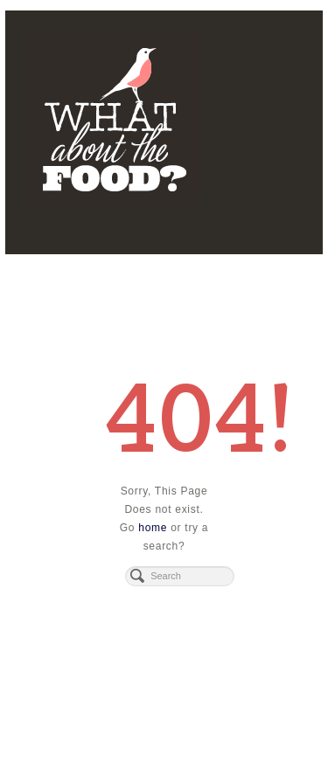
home (152, 528)
